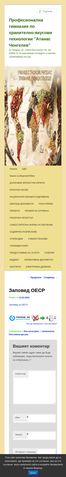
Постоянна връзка (18, 334)
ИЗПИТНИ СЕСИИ (19, 190)
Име (21, 417)
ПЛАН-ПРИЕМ (46, 204)
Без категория (31, 331)
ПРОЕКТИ (15, 211)
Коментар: (20, 373)
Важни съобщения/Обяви (22, 176)
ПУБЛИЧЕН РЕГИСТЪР (21, 218)
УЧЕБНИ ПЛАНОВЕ (38, 239)
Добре (33, 473)
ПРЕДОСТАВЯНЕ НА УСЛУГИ (24, 253)
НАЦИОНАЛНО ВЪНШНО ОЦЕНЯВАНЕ (29, 197)
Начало (13, 169)
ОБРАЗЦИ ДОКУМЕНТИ (21, 204)
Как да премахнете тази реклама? (42, 324)
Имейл (21, 434)
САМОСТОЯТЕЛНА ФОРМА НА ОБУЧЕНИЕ (31, 225)
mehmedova (48, 331)
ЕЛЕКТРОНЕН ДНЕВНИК (38, 267)
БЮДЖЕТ (14, 260)
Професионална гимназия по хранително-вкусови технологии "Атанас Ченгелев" (30, 33)
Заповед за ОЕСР (18, 304)
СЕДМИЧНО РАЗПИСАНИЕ (23, 232)
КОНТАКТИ (15, 267)
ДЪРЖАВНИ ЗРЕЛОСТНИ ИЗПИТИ (27, 183)
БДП (24, 169)
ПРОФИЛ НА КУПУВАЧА (37, 211)
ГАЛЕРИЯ (49, 253)
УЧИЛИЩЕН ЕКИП (19, 246)
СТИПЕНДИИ (16, 239)
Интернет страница (25, 452)
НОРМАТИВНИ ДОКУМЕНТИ (38, 260)
